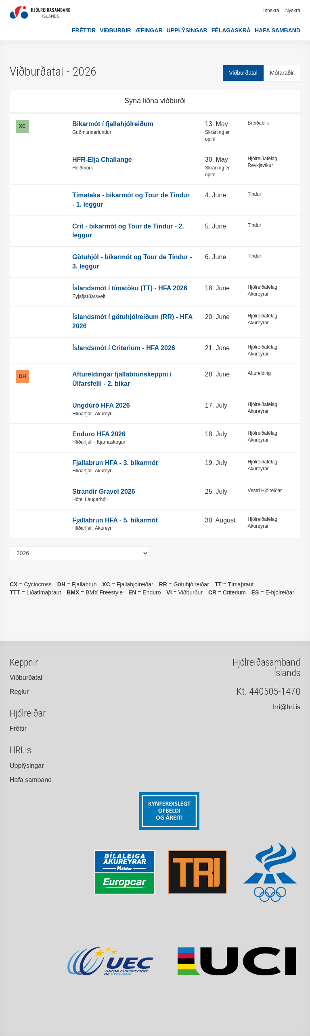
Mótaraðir (282, 73)
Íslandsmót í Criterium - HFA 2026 (123, 348)
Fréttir (84, 30)
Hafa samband (277, 30)
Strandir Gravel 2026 (103, 491)
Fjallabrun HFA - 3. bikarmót (115, 462)
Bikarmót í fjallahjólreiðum (112, 124)
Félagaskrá (231, 30)
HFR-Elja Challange (102, 159)
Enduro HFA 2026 (99, 434)
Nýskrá (292, 10)
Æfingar (149, 30)
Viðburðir (115, 30)
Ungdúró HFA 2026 (101, 405)
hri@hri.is (286, 707)
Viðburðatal (243, 73)
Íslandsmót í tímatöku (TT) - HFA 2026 (129, 288)
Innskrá (271, 10)
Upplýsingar (187, 30)
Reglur (19, 691)
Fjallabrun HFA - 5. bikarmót (115, 520)
